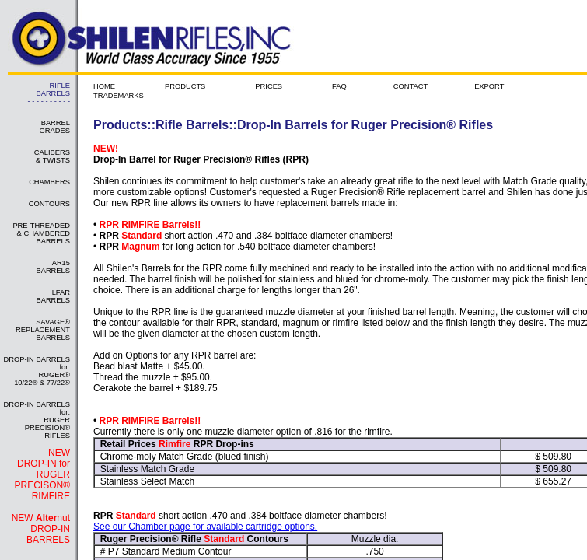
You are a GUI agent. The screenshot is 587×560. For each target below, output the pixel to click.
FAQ (339, 86)
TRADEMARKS (118, 96)
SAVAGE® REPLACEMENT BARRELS (43, 329)
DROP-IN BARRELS (48, 534)
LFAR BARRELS (53, 296)
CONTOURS (49, 204)
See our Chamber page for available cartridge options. (205, 526)
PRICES (268, 86)
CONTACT (410, 86)
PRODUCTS (185, 86)
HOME (104, 86)
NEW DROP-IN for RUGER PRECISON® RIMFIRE (42, 474)
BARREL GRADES (55, 127)
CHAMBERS (49, 182)
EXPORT (489, 86)
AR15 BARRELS (53, 267)
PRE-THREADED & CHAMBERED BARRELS (41, 233)
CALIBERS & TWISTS (52, 156)
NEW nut (41, 529)
